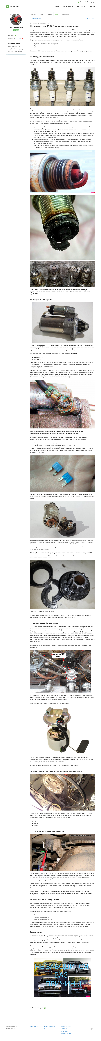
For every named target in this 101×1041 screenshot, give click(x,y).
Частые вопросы (34, 1026)
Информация (65, 14)
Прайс (41, 14)
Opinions (49, 14)
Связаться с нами (49, 1026)
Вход (80, 2)
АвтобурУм (14, 6)
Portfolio (33, 14)
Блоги (92, 6)
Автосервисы (68, 6)
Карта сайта (48, 1029)
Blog (56, 14)
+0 (16, 38)
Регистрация (90, 2)
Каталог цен (82, 6)
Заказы (56, 6)
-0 (22, 38)
